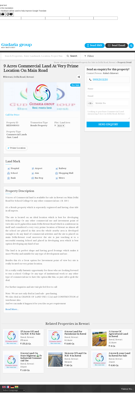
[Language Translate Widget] (13, 390)
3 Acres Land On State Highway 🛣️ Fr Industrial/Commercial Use (31, 357)
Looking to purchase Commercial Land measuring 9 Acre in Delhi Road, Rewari (108, 114)
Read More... (12, 309)
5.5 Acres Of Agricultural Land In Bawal (118, 334)
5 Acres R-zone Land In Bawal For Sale (119, 354)
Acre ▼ (61, 126)
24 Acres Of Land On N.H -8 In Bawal (75, 354)
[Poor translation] (9, 14)
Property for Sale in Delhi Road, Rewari (97, 62)
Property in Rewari (69, 62)
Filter (89, 56)
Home (56, 62)
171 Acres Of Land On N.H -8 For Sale (30, 332)
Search (72, 56)
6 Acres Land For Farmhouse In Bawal (75, 332)
